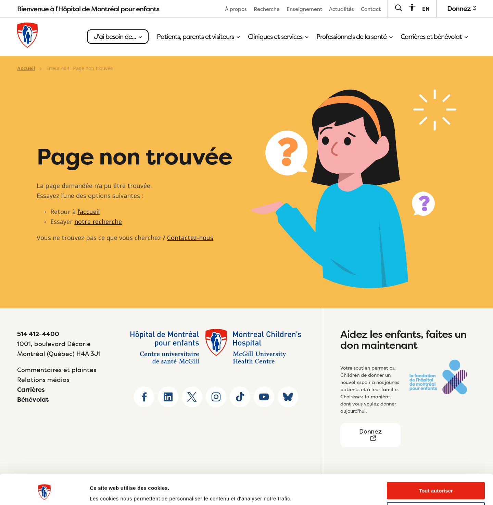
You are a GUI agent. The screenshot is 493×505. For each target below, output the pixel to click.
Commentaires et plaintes (56, 370)
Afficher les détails (113, 491)
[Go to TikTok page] (240, 397)
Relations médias (43, 379)
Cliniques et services (278, 36)
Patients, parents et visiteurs (198, 36)
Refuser (435, 485)
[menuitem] (236, 9)
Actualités (341, 9)
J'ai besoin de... (118, 36)
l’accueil (88, 212)
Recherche (267, 9)
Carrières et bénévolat (434, 36)
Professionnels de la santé (354, 36)
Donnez (461, 8)
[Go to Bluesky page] (288, 397)
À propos (236, 9)
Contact (371, 9)
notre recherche (98, 221)
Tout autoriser (436, 465)
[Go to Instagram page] (216, 397)
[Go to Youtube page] (264, 397)
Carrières (31, 389)
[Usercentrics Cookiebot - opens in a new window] (44, 492)
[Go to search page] (398, 8)
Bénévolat (33, 399)
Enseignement (304, 9)
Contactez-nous (190, 238)
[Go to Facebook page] (144, 397)
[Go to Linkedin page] (168, 397)
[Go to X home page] (192, 397)
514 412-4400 (38, 334)
